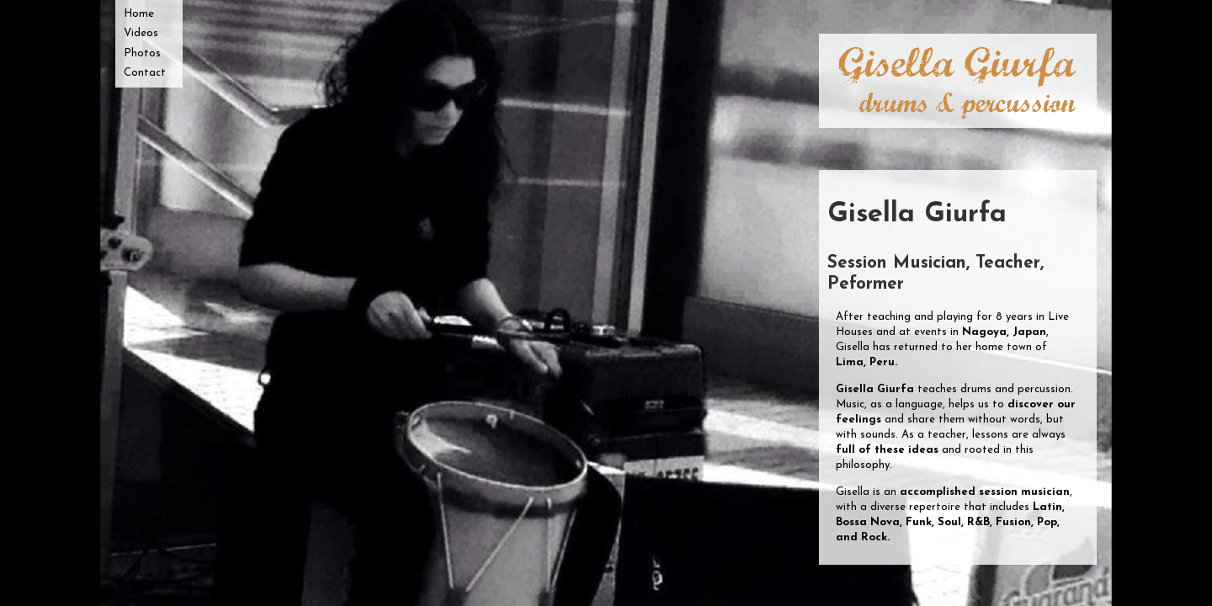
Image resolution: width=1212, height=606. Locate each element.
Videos (141, 33)
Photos (142, 53)
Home (139, 13)
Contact (145, 72)
